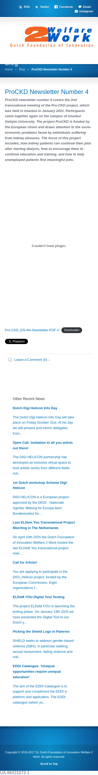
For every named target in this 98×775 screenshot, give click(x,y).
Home (9, 69)
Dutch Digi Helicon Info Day (35, 408)
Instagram (86, 11)
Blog (22, 69)
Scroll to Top (48, 763)
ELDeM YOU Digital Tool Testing (39, 597)
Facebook (66, 6)
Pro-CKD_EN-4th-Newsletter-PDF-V (32, 330)
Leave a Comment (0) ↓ (32, 360)
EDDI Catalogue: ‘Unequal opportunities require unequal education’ (37, 671)
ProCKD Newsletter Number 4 (47, 91)
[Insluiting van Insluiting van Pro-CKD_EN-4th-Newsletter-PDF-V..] (49, 245)
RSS (27, 6)
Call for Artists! (25, 562)
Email (87, 6)
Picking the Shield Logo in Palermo (41, 631)
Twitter (44, 6)
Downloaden (71, 330)
